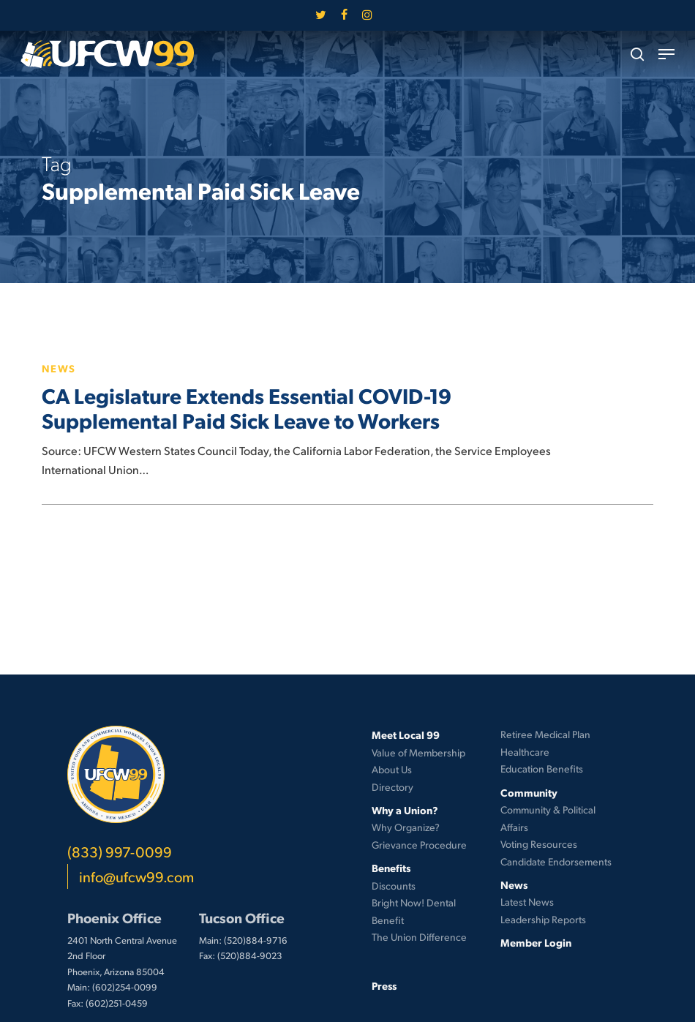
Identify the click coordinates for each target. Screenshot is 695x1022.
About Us (392, 769)
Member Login (535, 942)
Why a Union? (405, 809)
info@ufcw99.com (136, 876)
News (59, 368)
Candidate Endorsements (556, 861)
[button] (666, 54)
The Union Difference (419, 937)
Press (384, 985)
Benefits (391, 867)
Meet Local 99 (406, 734)
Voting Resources (538, 844)
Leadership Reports (543, 919)
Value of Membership (418, 752)
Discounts (394, 885)
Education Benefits (541, 768)
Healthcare (524, 751)
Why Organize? (406, 827)
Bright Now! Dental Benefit (414, 911)
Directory (392, 787)
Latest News (527, 901)
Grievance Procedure (419, 844)
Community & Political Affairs (548, 818)
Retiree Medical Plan (545, 734)
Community (528, 792)
